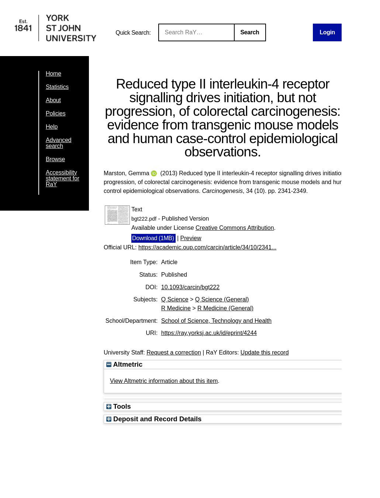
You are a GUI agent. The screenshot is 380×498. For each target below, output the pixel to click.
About (53, 100)
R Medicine (176, 308)
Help (52, 127)
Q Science (175, 299)
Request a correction (173, 352)
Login (327, 32)
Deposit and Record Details (153, 419)
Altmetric (124, 364)
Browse (55, 159)
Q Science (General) (222, 299)
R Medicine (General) (225, 308)
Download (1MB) (153, 238)
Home (53, 73)
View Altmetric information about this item (164, 381)
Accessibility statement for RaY (62, 178)
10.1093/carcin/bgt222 (190, 287)
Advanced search (59, 143)
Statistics (57, 87)
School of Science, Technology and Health (216, 321)
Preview (190, 238)
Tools (118, 406)
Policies (56, 113)
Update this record (265, 352)
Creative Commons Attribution (235, 228)
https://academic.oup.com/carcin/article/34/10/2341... (207, 247)
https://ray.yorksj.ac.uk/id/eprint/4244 (209, 333)
